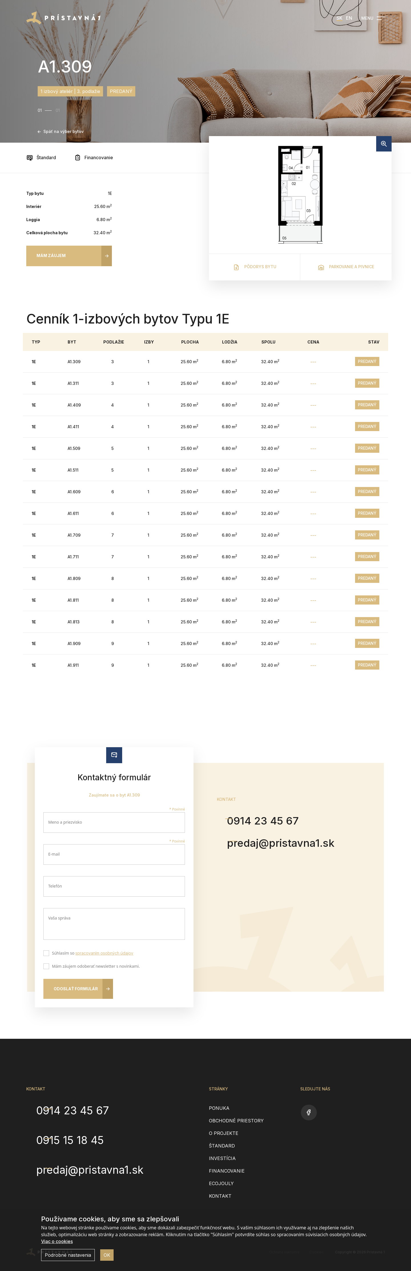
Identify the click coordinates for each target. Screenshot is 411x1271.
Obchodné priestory (236, 1121)
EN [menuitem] (349, 18)
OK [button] (107, 1255)
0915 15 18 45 (75, 1138)
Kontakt (220, 1196)
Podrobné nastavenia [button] (68, 1255)
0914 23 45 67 (269, 821)
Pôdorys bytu (254, 267)
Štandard (41, 157)
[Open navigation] (373, 18)
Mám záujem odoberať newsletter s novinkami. (94, 966)
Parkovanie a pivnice (346, 267)
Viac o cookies (57, 1241)
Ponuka (219, 1108)
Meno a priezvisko (65, 822)
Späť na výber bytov (61, 131)
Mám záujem (51, 255)
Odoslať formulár (76, 988)
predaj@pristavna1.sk (288, 843)
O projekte (223, 1133)
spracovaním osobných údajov (104, 953)
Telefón (55, 886)
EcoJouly (221, 1183)
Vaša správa (59, 918)
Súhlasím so (91, 953)
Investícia (222, 1158)
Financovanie (93, 157)
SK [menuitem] (339, 18)
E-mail (54, 854)
